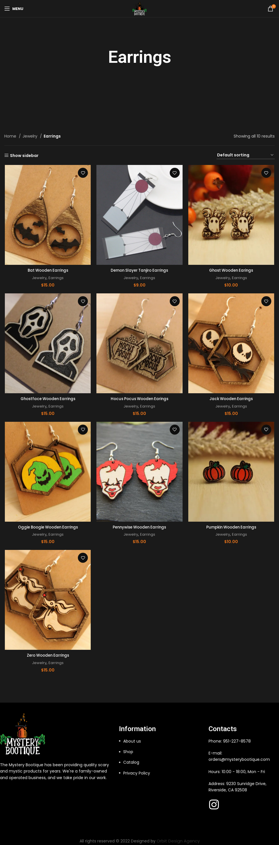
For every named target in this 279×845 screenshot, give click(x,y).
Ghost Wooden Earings (232, 270)
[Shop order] (246, 155)
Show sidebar (24, 155)
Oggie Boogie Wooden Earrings (47, 526)
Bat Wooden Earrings (47, 270)
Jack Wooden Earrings (231, 398)
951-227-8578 (237, 739)
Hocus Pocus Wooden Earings (139, 398)
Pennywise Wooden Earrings (139, 526)
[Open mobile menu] (13, 8)
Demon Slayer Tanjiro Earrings (139, 270)
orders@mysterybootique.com (239, 757)
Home (10, 136)
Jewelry (31, 136)
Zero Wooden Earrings (47, 655)
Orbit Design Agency (178, 839)
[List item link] (161, 739)
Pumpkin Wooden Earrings (232, 526)
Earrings (55, 278)
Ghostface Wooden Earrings (47, 398)
